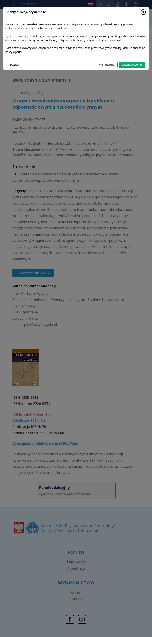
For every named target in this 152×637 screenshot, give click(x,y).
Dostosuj (14, 65)
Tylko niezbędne (106, 65)
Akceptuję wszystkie (132, 65)
